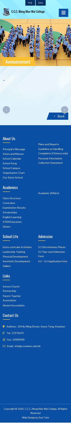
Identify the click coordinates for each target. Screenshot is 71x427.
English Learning (12, 217)
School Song (10, 163)
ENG (40, 2)
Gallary (7, 265)
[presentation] (6, 112)
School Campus (11, 168)
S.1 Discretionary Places (52, 247)
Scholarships (10, 212)
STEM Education (12, 221)
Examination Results (14, 207)
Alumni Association (14, 305)
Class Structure (12, 198)
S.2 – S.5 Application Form (52, 261)
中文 (30, 2)
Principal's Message (14, 149)
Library (6, 226)
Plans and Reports (48, 144)
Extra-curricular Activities (17, 247)
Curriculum (9, 202)
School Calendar (12, 158)
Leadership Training (14, 251)
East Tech (44, 417)
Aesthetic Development (16, 261)
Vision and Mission (13, 153)
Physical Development (15, 256)
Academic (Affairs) (48, 193)
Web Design (28, 417)
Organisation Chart (14, 172)
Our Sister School (13, 177)
